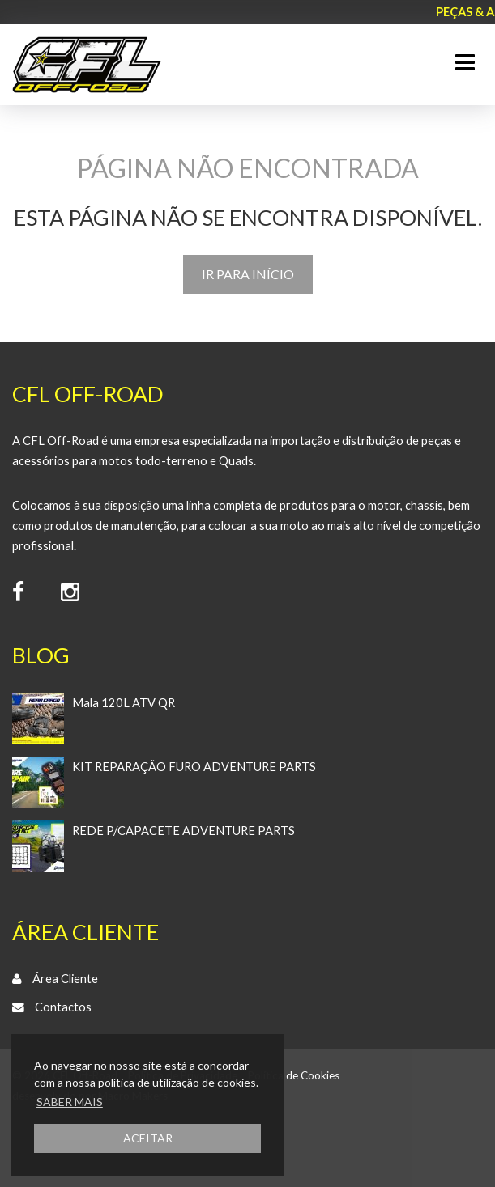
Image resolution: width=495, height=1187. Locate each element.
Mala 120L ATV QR (123, 703)
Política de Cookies (293, 1075)
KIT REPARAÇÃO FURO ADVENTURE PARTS (194, 767)
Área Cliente (65, 979)
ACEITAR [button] (148, 1138)
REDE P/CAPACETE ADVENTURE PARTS (183, 830)
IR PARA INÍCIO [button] (248, 274)
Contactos (63, 1007)
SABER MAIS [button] (69, 1102)
